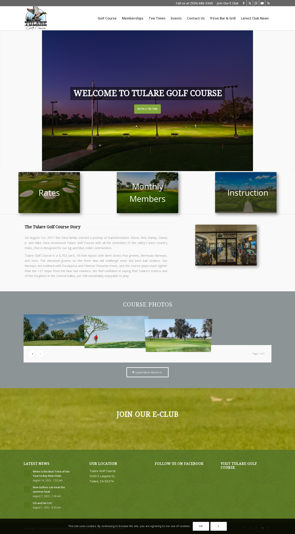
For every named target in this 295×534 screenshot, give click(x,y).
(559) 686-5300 (201, 3)
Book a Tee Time (147, 109)
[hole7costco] (49, 192)
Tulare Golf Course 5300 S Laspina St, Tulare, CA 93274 (102, 476)
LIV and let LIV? (42, 503)
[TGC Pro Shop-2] (232, 245)
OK (201, 526)
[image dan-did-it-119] (116, 329)
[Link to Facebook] (244, 3)
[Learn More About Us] (147, 372)
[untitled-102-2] (246, 192)
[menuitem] (226, 3)
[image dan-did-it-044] (54, 329)
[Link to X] (250, 3)
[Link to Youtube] (262, 3)
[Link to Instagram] (256, 3)
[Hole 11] (147, 192)
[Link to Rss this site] (268, 3)
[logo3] (36, 18)
